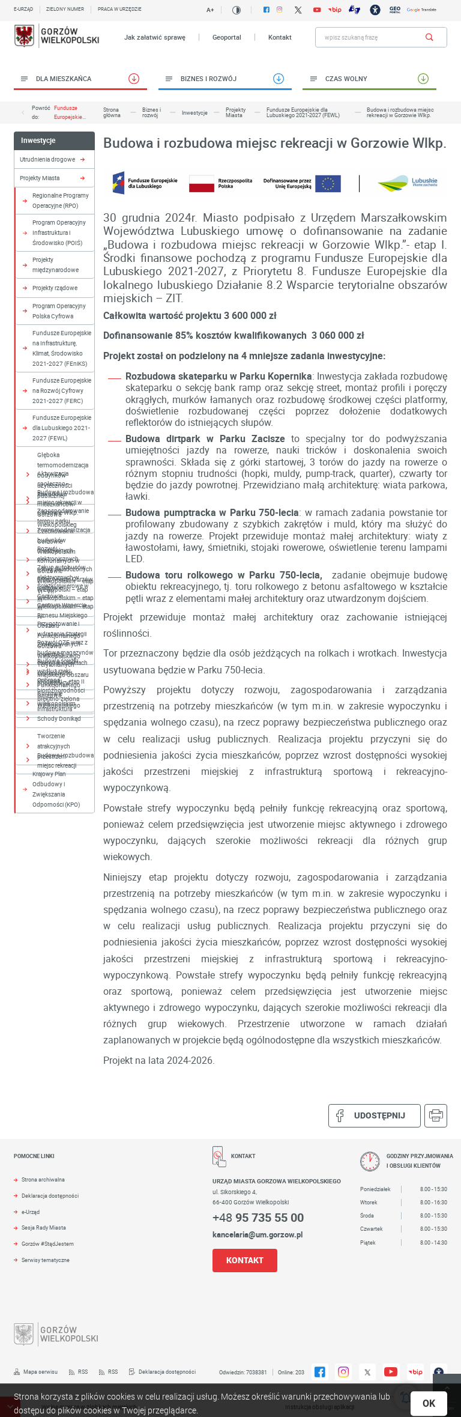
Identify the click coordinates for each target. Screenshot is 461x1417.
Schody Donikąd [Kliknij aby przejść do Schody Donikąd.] (59, 718)
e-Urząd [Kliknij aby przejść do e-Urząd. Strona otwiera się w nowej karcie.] (31, 1212)
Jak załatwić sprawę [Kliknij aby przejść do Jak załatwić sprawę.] (154, 37)
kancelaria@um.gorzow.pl (257, 1234)
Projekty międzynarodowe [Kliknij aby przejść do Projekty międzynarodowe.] (55, 264)
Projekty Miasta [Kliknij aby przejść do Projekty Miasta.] (39, 178)
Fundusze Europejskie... (70, 112)
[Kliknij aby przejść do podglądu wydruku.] (436, 1115)
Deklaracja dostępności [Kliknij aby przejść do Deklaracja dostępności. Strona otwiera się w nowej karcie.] (50, 1196)
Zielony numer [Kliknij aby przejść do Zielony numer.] (65, 9)
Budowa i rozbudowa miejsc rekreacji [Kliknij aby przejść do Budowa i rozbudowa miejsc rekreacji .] (65, 760)
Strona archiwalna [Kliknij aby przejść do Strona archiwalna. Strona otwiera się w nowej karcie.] (43, 1179)
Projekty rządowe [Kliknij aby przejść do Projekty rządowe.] (54, 288)
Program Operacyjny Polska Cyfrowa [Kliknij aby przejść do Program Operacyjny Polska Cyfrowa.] (59, 311)
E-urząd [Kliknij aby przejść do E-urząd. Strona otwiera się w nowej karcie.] (23, 9)
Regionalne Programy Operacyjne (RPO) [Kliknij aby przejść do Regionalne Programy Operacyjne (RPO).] (60, 200)
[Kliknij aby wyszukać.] (429, 37)
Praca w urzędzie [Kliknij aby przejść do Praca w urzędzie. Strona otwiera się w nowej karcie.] (120, 9)
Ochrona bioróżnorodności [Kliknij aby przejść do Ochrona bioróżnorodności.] (61, 685)
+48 (258, 1217)
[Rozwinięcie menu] (104, 1164)
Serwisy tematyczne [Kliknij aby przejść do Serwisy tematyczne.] (46, 1260)
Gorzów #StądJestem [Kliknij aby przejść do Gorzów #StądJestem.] (48, 1244)
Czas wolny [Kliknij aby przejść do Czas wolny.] (346, 78)
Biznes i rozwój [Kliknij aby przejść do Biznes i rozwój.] (209, 78)
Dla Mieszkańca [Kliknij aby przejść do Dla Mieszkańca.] (63, 78)
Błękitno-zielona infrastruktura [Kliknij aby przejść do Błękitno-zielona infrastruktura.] (58, 703)
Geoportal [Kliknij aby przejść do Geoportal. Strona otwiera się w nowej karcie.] (226, 37)
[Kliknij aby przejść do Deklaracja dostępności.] (162, 1372)
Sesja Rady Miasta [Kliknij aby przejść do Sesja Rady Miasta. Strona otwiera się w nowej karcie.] (44, 1227)
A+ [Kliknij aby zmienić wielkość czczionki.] (210, 9)
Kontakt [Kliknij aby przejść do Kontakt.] (280, 37)
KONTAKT (245, 1260)
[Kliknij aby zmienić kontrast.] (236, 10)
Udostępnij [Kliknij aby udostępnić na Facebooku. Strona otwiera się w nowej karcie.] (374, 1115)
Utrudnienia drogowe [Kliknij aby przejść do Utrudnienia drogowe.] (47, 159)
